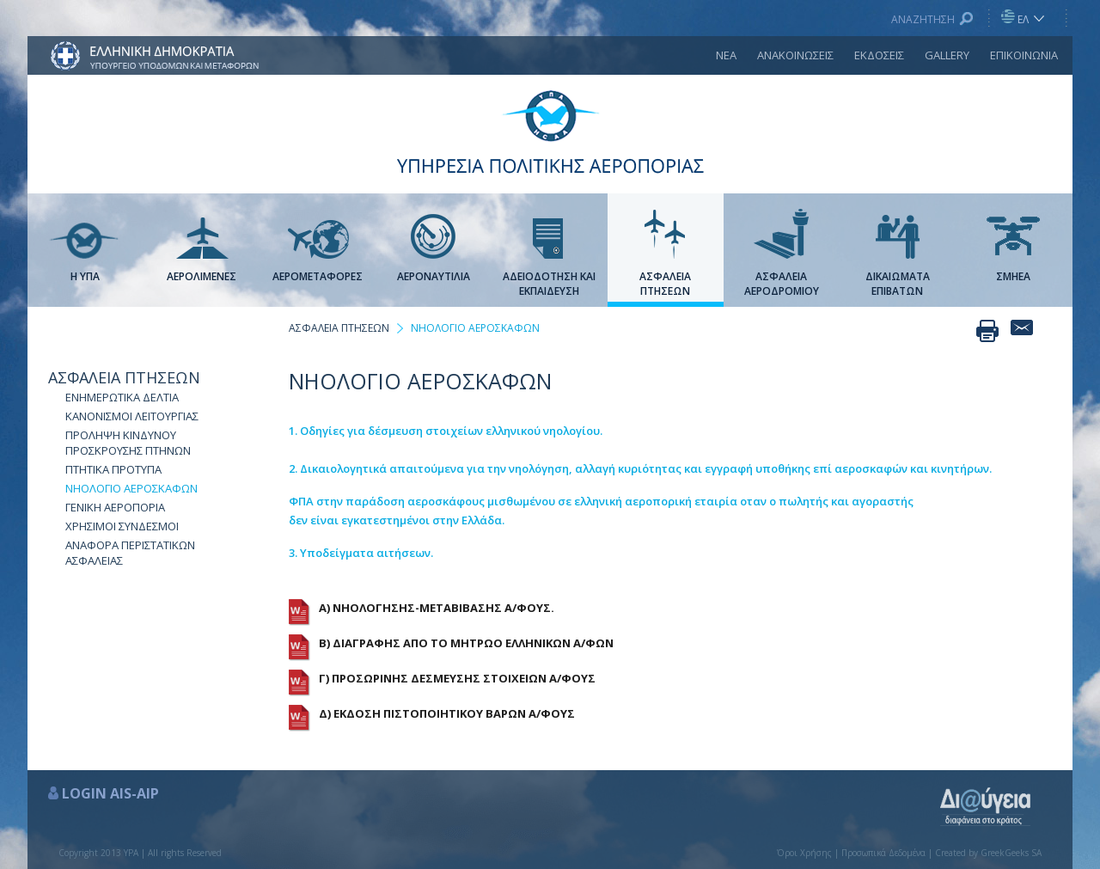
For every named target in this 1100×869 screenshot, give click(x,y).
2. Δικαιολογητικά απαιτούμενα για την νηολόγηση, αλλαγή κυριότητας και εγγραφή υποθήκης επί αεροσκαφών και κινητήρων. (640, 468)
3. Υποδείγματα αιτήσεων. (361, 552)
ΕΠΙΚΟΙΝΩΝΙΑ (1024, 55)
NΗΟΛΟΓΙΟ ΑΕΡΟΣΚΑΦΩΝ (131, 488)
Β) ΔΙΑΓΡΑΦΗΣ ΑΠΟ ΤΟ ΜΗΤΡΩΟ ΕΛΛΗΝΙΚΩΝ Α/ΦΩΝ (466, 643)
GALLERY (947, 55)
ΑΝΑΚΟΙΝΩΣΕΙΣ (795, 55)
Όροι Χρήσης (804, 853)
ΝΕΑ (726, 55)
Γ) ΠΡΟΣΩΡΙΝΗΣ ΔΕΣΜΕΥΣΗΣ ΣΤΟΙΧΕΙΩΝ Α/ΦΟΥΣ (457, 678)
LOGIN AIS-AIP (110, 793)
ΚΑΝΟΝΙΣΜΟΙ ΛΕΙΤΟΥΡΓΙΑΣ (132, 416)
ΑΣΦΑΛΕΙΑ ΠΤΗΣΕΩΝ (124, 377)
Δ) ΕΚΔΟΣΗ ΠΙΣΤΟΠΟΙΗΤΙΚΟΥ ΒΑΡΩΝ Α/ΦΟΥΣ (447, 713)
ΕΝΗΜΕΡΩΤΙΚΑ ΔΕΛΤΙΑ (122, 397)
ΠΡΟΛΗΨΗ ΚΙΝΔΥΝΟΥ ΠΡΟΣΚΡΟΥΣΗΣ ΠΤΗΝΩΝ (128, 442)
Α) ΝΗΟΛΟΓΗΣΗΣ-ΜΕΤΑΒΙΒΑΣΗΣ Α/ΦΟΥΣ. (436, 607)
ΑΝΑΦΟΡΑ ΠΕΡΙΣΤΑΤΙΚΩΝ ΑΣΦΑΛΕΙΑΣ (130, 552)
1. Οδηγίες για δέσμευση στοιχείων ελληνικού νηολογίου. (445, 430)
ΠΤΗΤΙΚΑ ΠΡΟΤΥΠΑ (113, 469)
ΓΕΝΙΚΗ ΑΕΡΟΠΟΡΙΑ (115, 507)
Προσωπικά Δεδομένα (883, 853)
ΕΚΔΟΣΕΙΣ (879, 55)
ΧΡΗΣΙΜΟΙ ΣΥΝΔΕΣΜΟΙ (122, 526)
